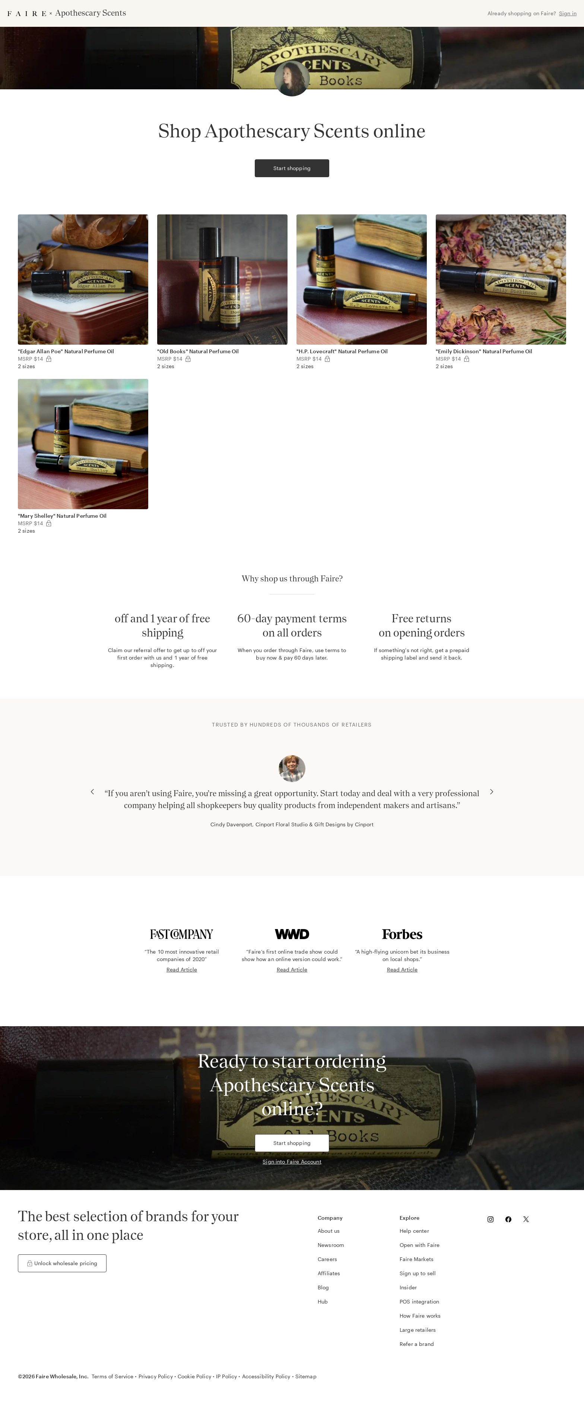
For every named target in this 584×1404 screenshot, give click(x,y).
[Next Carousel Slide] (492, 792)
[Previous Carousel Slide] (92, 792)
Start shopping (292, 168)
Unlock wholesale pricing (62, 1263)
